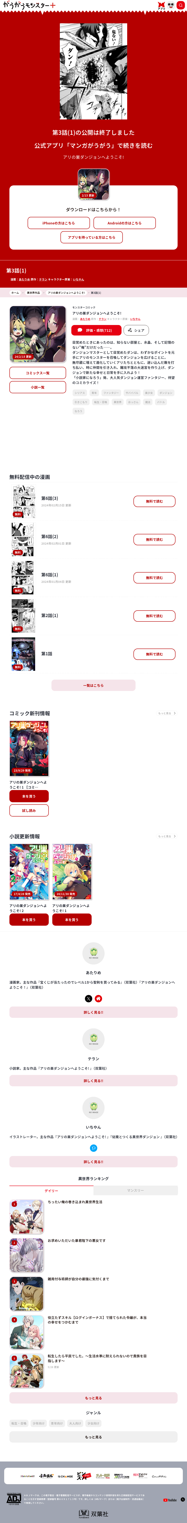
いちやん (78, 279)
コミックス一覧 (38, 372)
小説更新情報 (24, 836)
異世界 (118, 402)
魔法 (147, 402)
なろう (78, 411)
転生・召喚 (100, 402)
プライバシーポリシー (96, 1509)
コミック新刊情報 (29, 713)
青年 (94, 393)
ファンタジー (111, 393)
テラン (43, 279)
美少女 (149, 393)
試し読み (29, 810)
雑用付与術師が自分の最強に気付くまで (78, 1264)
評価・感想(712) (99, 330)
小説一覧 (38, 387)
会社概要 (73, 1509)
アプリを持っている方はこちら (91, 237)
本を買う (29, 796)
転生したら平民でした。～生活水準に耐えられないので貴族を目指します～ (97, 1343)
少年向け (39, 1408)
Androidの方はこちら (125, 222)
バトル (161, 402)
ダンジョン (166, 393)
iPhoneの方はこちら (58, 222)
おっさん (133, 402)
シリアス (80, 393)
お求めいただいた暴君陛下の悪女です (77, 1225)
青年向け (57, 1408)
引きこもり (81, 402)
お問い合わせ (121, 1509)
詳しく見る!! (93, 997)
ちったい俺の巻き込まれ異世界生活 (75, 1186)
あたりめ (24, 279)
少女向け (93, 1408)
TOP (60, 1509)
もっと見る (93, 1382)
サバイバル (132, 393)
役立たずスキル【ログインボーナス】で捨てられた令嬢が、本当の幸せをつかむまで (97, 1305)
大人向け (75, 1408)
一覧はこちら (93, 685)
